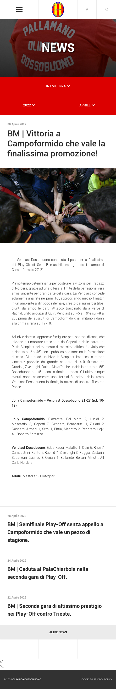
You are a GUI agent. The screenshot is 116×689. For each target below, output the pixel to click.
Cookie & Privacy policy (97, 679)
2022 (27, 105)
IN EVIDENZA (56, 86)
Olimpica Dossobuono (26, 679)
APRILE (85, 105)
